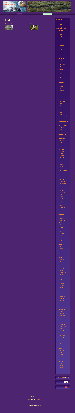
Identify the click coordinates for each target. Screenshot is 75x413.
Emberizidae (62, 309)
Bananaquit (62, 268)
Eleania (61, 153)
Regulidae (61, 352)
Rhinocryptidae (62, 138)
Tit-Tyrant (62, 166)
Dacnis (61, 263)
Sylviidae (61, 69)
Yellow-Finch (62, 337)
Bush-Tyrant (62, 207)
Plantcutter (62, 216)
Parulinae (61, 244)
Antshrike (62, 127)
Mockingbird (62, 229)
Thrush (61, 75)
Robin (61, 77)
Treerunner (62, 97)
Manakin (61, 211)
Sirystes (61, 196)
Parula (61, 246)
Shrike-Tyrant (62, 181)
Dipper (61, 224)
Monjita (61, 188)
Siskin (61, 40)
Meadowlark (62, 281)
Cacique (61, 294)
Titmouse (62, 346)
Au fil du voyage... (47, 14)
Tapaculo (62, 146)
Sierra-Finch (62, 317)
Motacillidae (62, 233)
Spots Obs (13, 14)
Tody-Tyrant (62, 168)
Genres (60, 24)
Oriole (61, 291)
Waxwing (62, 359)
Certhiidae (61, 365)
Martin (61, 53)
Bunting (61, 372)
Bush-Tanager (63, 272)
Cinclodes (62, 105)
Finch (61, 47)
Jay (60, 32)
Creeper (61, 367)
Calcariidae (61, 370)
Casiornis (62, 194)
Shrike (61, 363)
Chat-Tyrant (62, 179)
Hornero (61, 110)
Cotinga (61, 218)
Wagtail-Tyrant (63, 157)
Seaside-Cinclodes (64, 107)
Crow (61, 34)
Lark (61, 60)
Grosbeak (62, 45)
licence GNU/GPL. (39, 399)
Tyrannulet (62, 155)
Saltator (61, 302)
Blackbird (62, 283)
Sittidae (60, 348)
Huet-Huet (62, 140)
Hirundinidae (62, 52)
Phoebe (61, 177)
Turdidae (61, 73)
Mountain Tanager (63, 276)
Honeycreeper (63, 265)
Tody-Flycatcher (63, 170)
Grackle (61, 289)
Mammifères (26, 14)
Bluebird (61, 79)
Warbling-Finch (63, 324)
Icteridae (61, 279)
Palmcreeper (62, 118)
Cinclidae (61, 223)
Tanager (61, 270)
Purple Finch (35, 24)
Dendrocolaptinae (63, 121)
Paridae (60, 342)
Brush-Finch (62, 315)
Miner (61, 99)
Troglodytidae (62, 62)
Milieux (32, 14)
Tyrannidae (61, 149)
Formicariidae (62, 134)
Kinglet (61, 354)
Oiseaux (19, 14)
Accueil (7, 14)
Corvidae (61, 30)
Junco (61, 339)
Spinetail (61, 86)
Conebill (61, 261)
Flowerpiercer (63, 259)
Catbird (61, 231)
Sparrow (61, 328)
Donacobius (62, 64)
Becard (61, 203)
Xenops (61, 114)
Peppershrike (62, 240)
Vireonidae (61, 238)
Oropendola (62, 296)
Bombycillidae (62, 357)
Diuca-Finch (62, 320)
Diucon (61, 205)
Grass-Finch (62, 333)
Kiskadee (62, 198)
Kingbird (61, 201)
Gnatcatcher (62, 71)
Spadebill (62, 172)
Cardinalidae (62, 298)
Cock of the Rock (63, 220)
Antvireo (61, 129)
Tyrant (61, 185)
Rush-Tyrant (62, 164)
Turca (61, 142)
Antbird (61, 131)
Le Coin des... (39, 14)
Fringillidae (61, 39)
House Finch (10, 24)
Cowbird (61, 287)
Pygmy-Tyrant (63, 159)
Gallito (61, 144)
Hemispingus (62, 274)
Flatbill (61, 175)
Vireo (61, 242)
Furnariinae (61, 82)
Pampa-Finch (62, 330)
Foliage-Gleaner (63, 116)
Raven (61, 36)
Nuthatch (62, 350)
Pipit (61, 235)
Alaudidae (61, 58)
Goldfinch (62, 43)
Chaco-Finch (62, 335)
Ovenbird (62, 255)
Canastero (62, 88)
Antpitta (61, 136)
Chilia (61, 103)
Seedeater (62, 311)
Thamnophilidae (63, 125)
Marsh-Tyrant (62, 192)
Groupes (61, 22)
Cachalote (62, 94)
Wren (61, 66)
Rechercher (55, 14)
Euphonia (62, 49)
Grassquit (62, 313)
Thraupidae (61, 257)
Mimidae (61, 227)
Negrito (61, 190)
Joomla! (28, 399)
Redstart (61, 250)
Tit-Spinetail (62, 84)
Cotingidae (61, 214)
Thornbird (62, 90)
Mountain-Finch (63, 326)
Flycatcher (62, 151)
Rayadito (62, 112)
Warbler (61, 248)
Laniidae (61, 361)
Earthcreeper (62, 101)
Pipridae (61, 210)
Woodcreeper (63, 123)
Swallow (61, 56)
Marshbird (62, 285)
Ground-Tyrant (63, 183)
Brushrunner (62, 92)
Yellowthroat (62, 252)
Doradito (61, 162)
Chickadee (62, 343)
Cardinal (61, 304)
